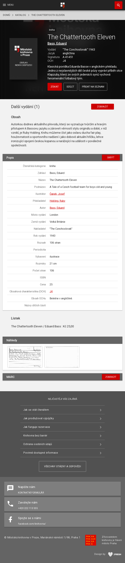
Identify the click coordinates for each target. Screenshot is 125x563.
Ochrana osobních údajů (37, 444)
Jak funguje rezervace (36, 426)
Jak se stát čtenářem (36, 409)
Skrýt (110, 157)
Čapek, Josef (57, 193)
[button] (23, 59)
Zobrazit (102, 106)
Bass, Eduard (57, 43)
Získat (55, 86)
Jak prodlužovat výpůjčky (38, 418)
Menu (8, 5)
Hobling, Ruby (57, 200)
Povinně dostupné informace (40, 452)
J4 (51, 291)
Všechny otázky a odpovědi (62, 466)
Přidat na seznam (93, 86)
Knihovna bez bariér (35, 435)
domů (6, 15)
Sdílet (70, 86)
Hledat (117, 4)
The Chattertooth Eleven (48, 15)
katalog (20, 15)
